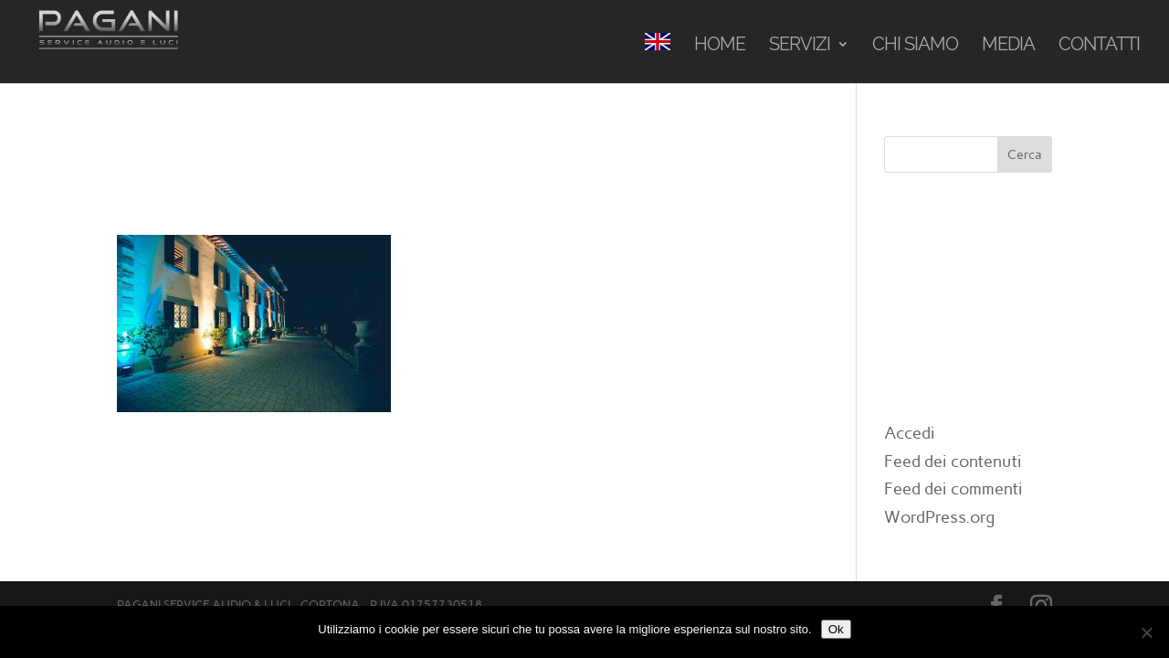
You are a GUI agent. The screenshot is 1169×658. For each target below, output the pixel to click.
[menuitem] (657, 58)
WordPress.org (939, 517)
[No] (1146, 632)
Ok (836, 629)
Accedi (909, 433)
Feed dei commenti (953, 489)
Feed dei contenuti (953, 461)
